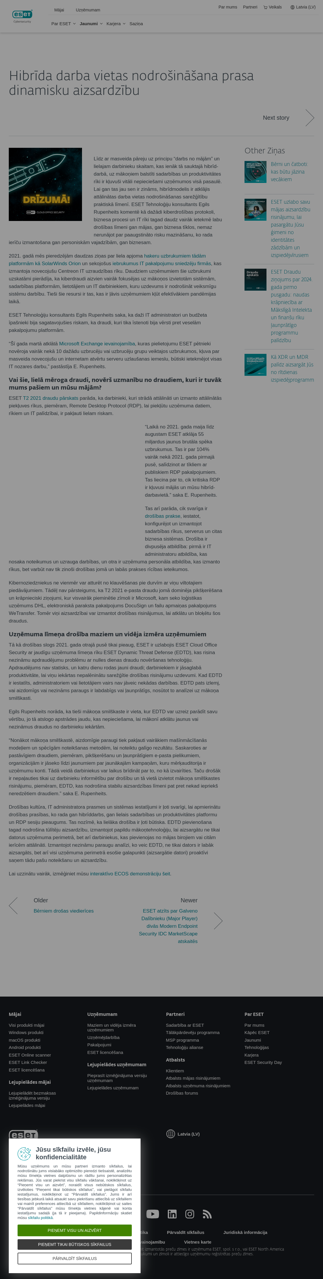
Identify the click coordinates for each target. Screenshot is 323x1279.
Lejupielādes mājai (27, 1105)
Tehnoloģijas (257, 1047)
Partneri (250, 7)
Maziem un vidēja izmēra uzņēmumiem (111, 1028)
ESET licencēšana (27, 1069)
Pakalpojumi (99, 1044)
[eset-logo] (23, 1136)
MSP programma (182, 1040)
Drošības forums (182, 1093)
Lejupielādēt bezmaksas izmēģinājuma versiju (32, 1095)
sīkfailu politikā (40, 1217)
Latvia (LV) (303, 7)
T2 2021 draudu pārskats (50, 398)
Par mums (227, 7)
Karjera (114, 23)
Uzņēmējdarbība (103, 1037)
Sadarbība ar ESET (185, 1025)
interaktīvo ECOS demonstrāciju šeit (130, 874)
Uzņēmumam (88, 10)
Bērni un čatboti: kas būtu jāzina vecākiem (289, 172)
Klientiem (175, 1070)
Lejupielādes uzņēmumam (113, 1087)
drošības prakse (162, 516)
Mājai (59, 10)
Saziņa (136, 23)
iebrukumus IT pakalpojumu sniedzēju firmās (161, 263)
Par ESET (61, 23)
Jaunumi (89, 23)
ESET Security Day (263, 1062)
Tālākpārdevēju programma (193, 1032)
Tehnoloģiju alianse (185, 1047)
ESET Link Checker (28, 1062)
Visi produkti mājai (26, 1025)
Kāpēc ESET (257, 1032)
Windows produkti (26, 1032)
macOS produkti (24, 1040)
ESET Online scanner (30, 1054)
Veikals (272, 7)
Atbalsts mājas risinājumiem (193, 1078)
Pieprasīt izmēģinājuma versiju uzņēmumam (117, 1078)
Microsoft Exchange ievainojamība (97, 344)
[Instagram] (190, 1216)
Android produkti (25, 1047)
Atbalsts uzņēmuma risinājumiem (198, 1085)
